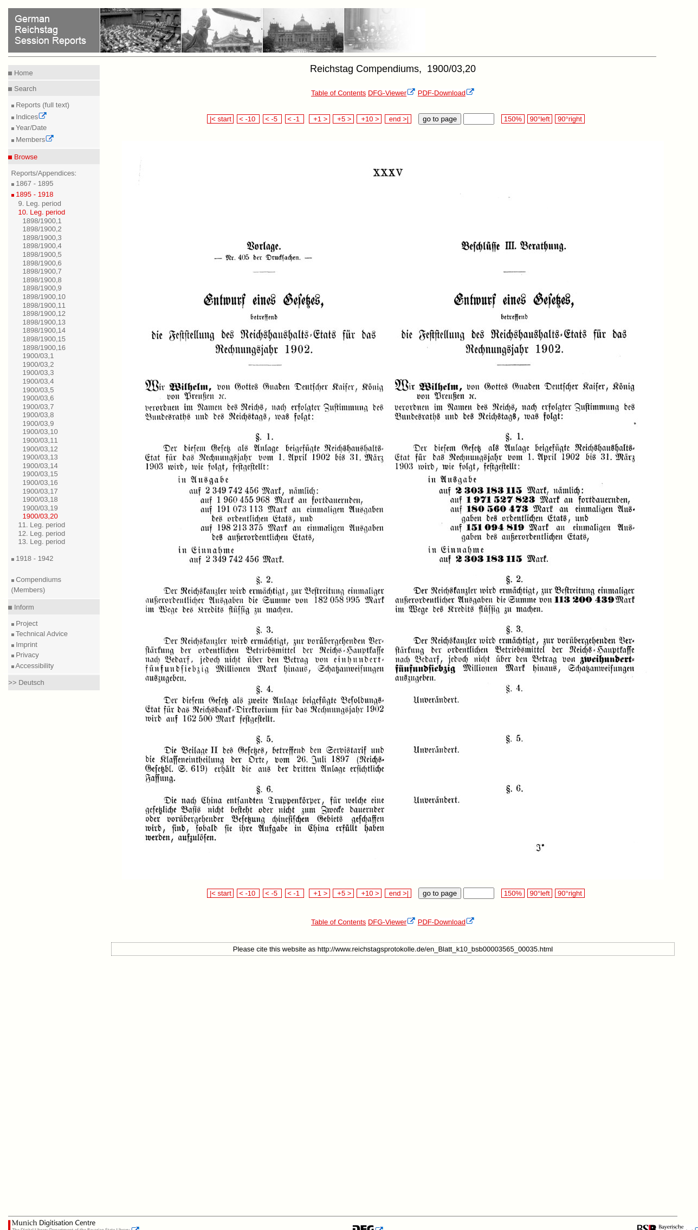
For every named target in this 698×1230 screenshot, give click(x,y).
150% (513, 119)
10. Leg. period (42, 212)
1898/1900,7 (42, 271)
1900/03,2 (38, 364)
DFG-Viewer (392, 93)
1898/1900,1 (42, 221)
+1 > (319, 119)
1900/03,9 (38, 423)
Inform (23, 607)
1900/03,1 (38, 356)
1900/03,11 (40, 440)
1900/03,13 (40, 457)
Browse (24, 157)
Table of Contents (338, 93)
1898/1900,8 (42, 280)
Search (24, 89)
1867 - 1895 (34, 183)
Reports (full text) (42, 105)
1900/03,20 (40, 516)
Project (26, 623)
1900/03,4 (38, 381)
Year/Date (30, 128)
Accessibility (34, 666)
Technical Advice (41, 634)
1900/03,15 (40, 474)
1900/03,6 (38, 398)
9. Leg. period (40, 203)
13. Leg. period (42, 542)
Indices (31, 117)
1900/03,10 (40, 432)
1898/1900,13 (44, 322)
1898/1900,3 (42, 238)
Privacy (26, 655)
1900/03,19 (40, 508)
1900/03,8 (38, 415)
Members (34, 139)
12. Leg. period (42, 533)
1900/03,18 (40, 499)
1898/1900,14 (44, 330)
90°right (569, 119)
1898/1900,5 (42, 254)
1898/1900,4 (42, 246)
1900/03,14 (40, 466)
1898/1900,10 (44, 297)
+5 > (343, 119)
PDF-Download (446, 93)
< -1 (295, 119)
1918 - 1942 (34, 558)
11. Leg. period (42, 525)
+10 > (369, 119)
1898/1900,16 (44, 348)
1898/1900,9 (42, 288)
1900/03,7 (38, 407)
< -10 (248, 119)
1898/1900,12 (44, 313)
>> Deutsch (26, 682)
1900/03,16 (40, 482)
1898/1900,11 (44, 305)
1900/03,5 (38, 390)
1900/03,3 (38, 372)
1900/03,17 (40, 491)
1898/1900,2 (42, 229)
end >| (398, 119)
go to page (440, 119)
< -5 (272, 119)
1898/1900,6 (42, 263)
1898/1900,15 (44, 339)
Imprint (25, 644)
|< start (220, 119)
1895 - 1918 (34, 194)
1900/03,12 (40, 449)
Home (22, 73)
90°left (540, 119)
